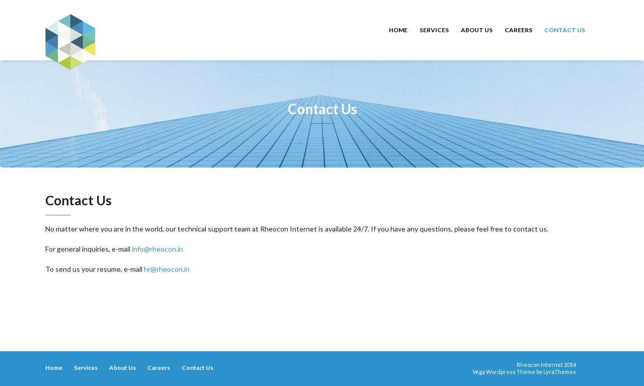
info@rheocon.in (157, 249)
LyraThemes (559, 371)
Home (398, 30)
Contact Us (564, 30)
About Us (477, 30)
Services (434, 30)
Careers (518, 30)
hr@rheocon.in (167, 269)
